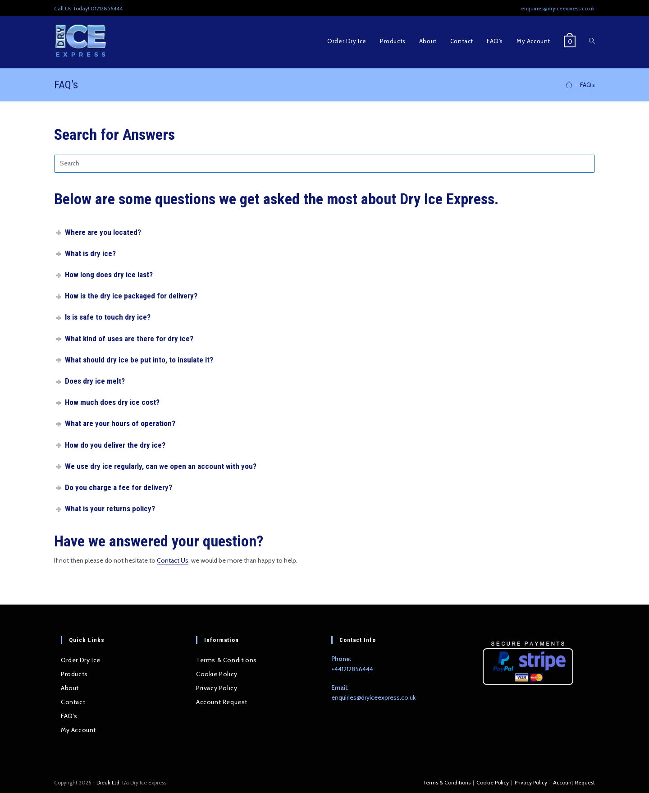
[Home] (569, 84)
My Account (78, 730)
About (70, 688)
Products (74, 674)
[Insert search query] (324, 164)
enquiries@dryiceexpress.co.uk (373, 697)
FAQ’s (587, 84)
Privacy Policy (216, 688)
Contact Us (172, 560)
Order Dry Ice (81, 660)
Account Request (221, 702)
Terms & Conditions (226, 660)
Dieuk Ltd (108, 782)
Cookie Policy (217, 674)
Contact (73, 702)
